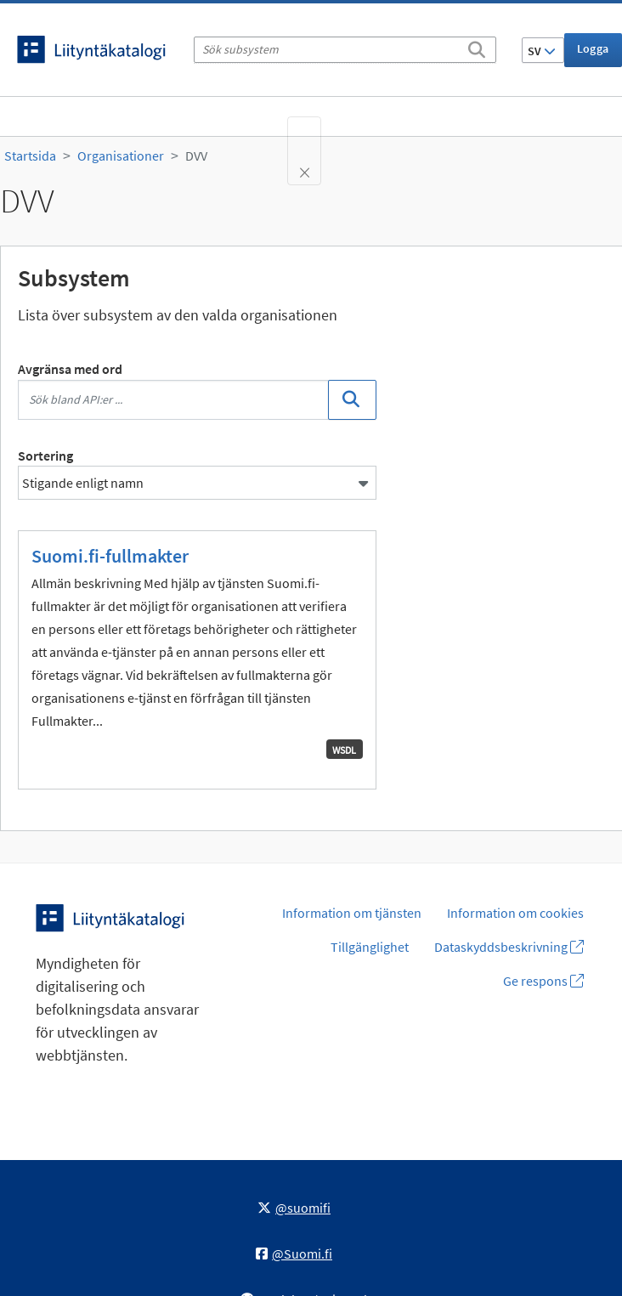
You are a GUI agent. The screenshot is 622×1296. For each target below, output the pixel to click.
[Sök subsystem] (345, 50)
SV (542, 51)
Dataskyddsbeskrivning (509, 946)
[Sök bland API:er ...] (173, 400)
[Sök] (477, 46)
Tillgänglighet (370, 946)
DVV (196, 155)
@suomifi (294, 1207)
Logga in (593, 54)
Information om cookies (515, 912)
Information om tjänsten (351, 912)
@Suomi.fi (294, 1253)
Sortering (45, 455)
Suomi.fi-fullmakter (110, 556)
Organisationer (120, 155)
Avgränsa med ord (70, 368)
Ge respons (543, 980)
